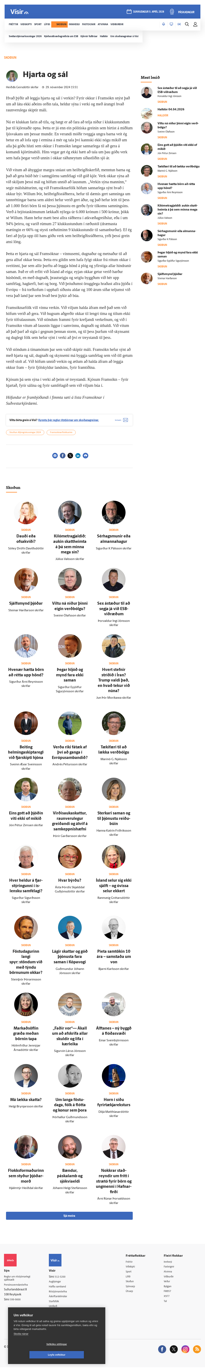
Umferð (57, 1310)
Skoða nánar (21, 1344)
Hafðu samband (62, 1289)
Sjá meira (69, 1218)
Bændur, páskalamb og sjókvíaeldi (69, 1179)
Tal (167, 1305)
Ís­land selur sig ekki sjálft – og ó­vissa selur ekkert (114, 889)
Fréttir (132, 1264)
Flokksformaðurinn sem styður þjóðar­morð (26, 1179)
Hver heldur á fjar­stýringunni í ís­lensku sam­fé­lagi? (26, 889)
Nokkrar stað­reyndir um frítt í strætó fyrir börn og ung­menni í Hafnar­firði (114, 1184)
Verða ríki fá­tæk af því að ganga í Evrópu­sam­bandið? (70, 755)
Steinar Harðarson (167, 278)
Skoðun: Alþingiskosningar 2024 (25, 435)
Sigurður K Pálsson (167, 239)
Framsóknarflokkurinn (61, 435)
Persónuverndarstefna (18, 1288)
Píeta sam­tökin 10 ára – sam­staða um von (114, 960)
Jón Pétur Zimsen (167, 153)
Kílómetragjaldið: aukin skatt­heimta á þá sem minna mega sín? (178, 209)
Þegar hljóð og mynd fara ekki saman (69, 678)
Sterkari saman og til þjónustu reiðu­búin (113, 821)
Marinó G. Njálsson (167, 171)
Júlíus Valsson (165, 218)
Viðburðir (171, 1280)
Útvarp (132, 1295)
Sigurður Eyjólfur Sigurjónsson (173, 261)
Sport (131, 1274)
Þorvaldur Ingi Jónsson (169, 96)
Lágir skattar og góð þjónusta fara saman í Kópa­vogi (70, 960)
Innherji (170, 1264)
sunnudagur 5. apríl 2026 (148, 12)
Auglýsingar (59, 1284)
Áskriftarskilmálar (63, 1300)
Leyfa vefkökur (80, 1354)
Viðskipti (133, 1269)
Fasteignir (171, 1269)
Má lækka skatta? (26, 1103)
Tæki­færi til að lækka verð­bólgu (179, 166)
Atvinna (169, 1274)
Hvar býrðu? (69, 884)
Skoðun (133, 1285)
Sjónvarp (133, 1290)
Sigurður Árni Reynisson (170, 192)
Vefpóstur (58, 1315)
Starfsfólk (58, 1305)
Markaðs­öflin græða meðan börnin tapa (26, 1036)
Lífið (131, 1280)
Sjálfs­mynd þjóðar (26, 607)
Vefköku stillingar (33, 1354)
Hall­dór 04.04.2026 (171, 109)
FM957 (169, 1295)
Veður (168, 1285)
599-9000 (16, 1303)
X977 (168, 1300)
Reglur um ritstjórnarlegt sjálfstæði (19, 1281)
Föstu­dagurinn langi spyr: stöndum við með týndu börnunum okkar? (25, 965)
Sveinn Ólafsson (166, 132)
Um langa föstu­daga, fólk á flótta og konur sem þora (70, 1108)
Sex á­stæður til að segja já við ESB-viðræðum (113, 612)
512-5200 (64, 1279)
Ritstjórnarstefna (62, 1295)
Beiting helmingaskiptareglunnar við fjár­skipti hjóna (31, 755)
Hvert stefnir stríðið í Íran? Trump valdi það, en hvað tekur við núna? (114, 683)
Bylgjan (169, 1290)
